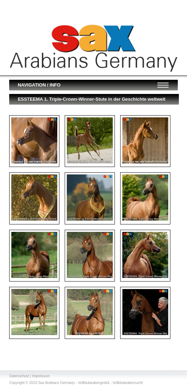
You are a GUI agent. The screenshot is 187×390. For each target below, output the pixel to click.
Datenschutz (19, 376)
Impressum (41, 376)
